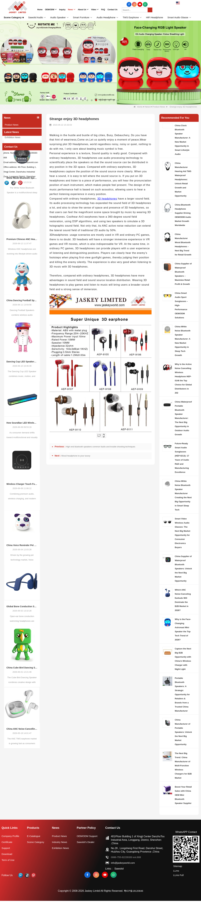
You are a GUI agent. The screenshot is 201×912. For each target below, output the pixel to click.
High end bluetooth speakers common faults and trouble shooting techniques (100, 446)
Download (7, 865)
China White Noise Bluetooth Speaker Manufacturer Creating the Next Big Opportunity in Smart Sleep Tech (183, 495)
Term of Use (8, 871)
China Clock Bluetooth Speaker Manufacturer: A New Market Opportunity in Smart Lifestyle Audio (182, 139)
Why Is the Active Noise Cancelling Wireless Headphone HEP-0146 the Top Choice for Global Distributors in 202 (183, 378)
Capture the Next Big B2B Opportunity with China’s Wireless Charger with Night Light (183, 658)
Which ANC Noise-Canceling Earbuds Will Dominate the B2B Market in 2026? (183, 600)
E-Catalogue (34, 847)
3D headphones (107, 198)
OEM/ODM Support (88, 847)
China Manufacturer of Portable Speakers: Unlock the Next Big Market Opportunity (183, 732)
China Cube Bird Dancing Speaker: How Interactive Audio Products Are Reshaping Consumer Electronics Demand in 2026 (22, 687)
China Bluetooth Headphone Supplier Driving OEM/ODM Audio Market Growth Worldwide (183, 215)
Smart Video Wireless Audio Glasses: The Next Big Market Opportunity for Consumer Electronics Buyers (182, 533)
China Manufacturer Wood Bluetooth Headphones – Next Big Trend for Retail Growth (183, 244)
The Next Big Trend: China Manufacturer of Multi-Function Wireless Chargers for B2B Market (183, 765)
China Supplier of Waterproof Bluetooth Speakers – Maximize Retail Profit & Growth (183, 273)
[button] (83, 100)
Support (6, 859)
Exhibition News (12, 137)
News (147, 107)
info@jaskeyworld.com (124, 874)
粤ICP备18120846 (133, 902)
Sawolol (119, 879)
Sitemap (177, 877)
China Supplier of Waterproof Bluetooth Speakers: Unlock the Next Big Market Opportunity (183, 568)
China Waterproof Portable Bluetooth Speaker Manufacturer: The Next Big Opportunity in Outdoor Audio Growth (183, 418)
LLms (176, 881)
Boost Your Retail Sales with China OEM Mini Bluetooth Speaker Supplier (183, 795)
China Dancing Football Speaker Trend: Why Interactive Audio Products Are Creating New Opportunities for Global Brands (22, 320)
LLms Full (178, 885)
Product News (158, 107)
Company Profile (11, 847)
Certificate (7, 853)
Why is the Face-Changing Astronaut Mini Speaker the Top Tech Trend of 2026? (183, 629)
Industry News (12, 131)
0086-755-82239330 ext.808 (127, 868)
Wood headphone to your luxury (75, 456)
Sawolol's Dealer (86, 853)
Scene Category (36, 853)
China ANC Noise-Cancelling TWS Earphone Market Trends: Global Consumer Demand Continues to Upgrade (22, 748)
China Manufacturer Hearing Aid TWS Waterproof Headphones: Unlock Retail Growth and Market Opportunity (183, 179)
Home (138, 107)
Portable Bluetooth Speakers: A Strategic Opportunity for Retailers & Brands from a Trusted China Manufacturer (182, 694)
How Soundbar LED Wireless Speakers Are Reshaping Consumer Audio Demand (22, 442)
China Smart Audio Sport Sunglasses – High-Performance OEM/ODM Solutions (181, 305)
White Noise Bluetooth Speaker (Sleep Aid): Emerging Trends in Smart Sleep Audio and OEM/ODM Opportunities (22, 198)
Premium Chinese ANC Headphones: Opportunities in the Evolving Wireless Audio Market (22, 259)
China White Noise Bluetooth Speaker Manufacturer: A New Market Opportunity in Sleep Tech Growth (182, 340)
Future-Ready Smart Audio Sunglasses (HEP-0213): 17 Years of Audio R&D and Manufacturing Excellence (182, 457)
